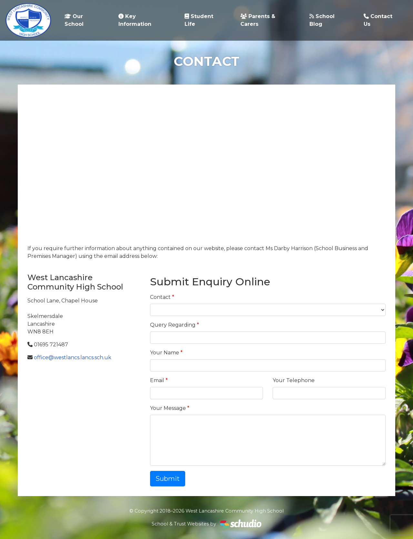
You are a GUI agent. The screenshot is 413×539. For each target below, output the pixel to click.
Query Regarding (173, 325)
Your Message (168, 408)
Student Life (199, 20)
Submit (168, 479)
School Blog (322, 20)
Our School (74, 20)
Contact (160, 297)
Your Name (164, 353)
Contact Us (378, 20)
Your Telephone (294, 380)
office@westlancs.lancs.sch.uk (72, 357)
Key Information (134, 20)
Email (157, 380)
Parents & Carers (257, 20)
